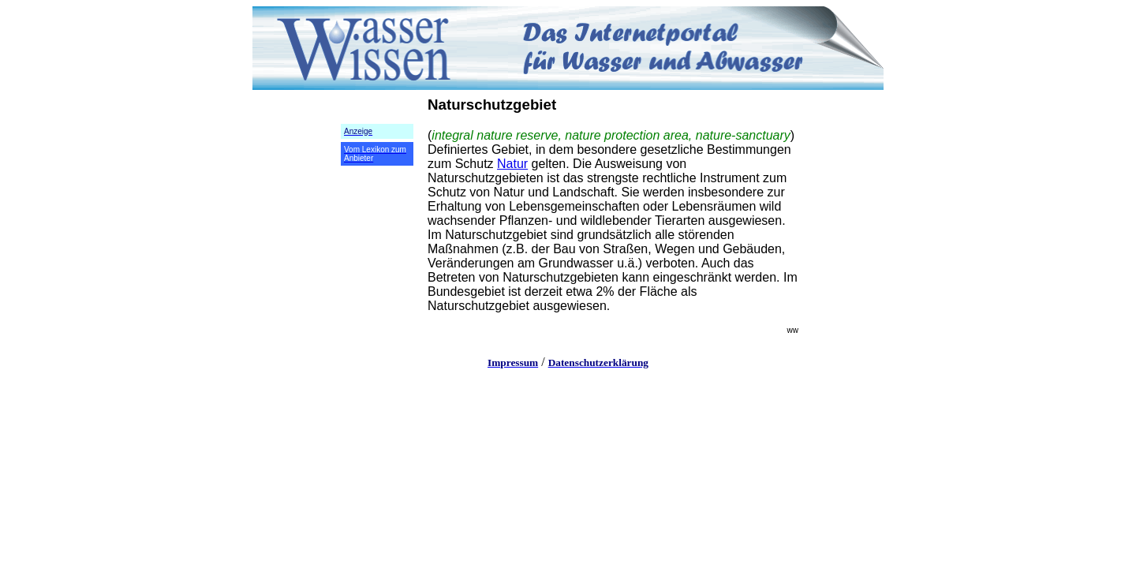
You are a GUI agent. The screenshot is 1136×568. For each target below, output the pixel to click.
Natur (512, 163)
